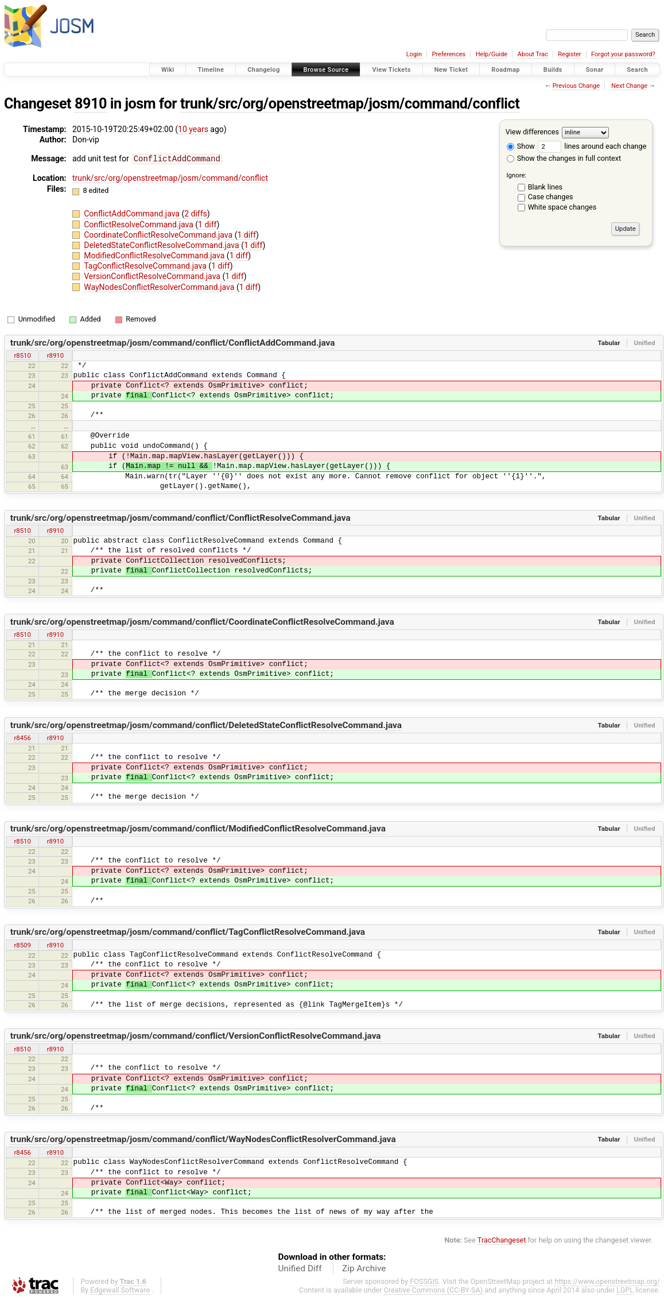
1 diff (207, 224)
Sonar (595, 69)
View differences (532, 131)
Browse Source (326, 69)
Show (521, 146)
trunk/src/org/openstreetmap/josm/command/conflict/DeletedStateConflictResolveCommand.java (206, 724)
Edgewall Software (120, 1289)
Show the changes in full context (564, 158)
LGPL (625, 1289)
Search (637, 69)
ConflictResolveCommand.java (139, 224)
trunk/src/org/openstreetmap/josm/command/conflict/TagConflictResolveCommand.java (187, 931)
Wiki (167, 69)
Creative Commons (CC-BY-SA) (433, 1289)
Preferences (448, 54)
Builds (552, 69)
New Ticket (451, 69)
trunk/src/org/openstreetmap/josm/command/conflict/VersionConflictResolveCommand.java (195, 1035)
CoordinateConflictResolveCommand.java (159, 234)
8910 (91, 103)
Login (414, 54)
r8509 (22, 945)
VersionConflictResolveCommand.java (153, 275)
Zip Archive (364, 1268)
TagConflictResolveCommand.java (146, 265)
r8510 (22, 355)
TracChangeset (501, 1239)
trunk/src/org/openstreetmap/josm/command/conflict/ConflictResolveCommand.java (180, 517)
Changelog (263, 69)
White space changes (562, 207)
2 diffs (195, 213)
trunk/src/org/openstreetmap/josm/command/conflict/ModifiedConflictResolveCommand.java (198, 828)
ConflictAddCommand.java (132, 213)
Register (569, 54)
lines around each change (592, 146)
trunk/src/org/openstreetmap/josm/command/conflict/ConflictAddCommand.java (172, 342)
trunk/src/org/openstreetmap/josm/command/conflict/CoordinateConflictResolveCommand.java (202, 621)
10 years (193, 129)
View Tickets (391, 69)
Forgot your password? (623, 54)
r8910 (55, 355)
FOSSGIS (424, 1280)
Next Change (629, 86)
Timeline (210, 69)
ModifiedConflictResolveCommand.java (155, 255)
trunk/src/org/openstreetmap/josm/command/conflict (349, 103)
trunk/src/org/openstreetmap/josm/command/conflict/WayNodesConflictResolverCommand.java (203, 1138)
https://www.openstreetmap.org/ (607, 1280)
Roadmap (505, 69)
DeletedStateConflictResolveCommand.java (162, 244)
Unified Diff (300, 1268)
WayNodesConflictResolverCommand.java (160, 286)
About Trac (533, 54)
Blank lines (545, 187)
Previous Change (576, 86)
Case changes (550, 196)
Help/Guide (491, 54)
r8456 (22, 737)
